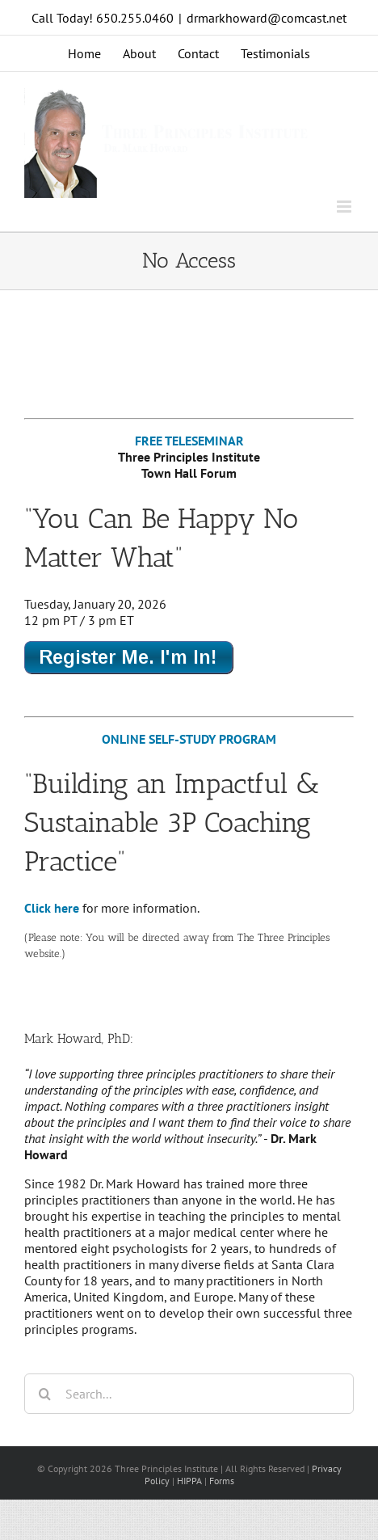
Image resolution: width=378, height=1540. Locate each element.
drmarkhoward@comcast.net (266, 18)
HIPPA (189, 1481)
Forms (221, 1481)
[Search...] (189, 1393)
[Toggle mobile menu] (345, 206)
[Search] (44, 1393)
